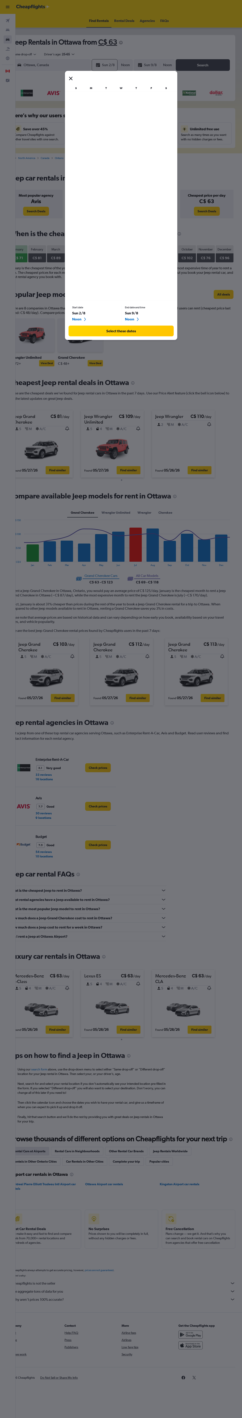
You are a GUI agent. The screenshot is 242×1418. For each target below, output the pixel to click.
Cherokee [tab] (173, 516)
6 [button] (92, 118)
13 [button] (92, 128)
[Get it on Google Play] (194, 1350)
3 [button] (59, 118)
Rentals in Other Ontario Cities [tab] (49, 1172)
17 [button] (60, 139)
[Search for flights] (7, 20)
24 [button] (59, 150)
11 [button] (70, 128)
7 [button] (103, 118)
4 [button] (70, 118)
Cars (24, 162)
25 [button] (70, 150)
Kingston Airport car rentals (184, 1195)
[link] (49, 215)
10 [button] (60, 128)
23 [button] (49, 150)
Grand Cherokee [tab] (90, 516)
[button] (8, 7)
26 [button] (81, 150)
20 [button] (92, 139)
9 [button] (49, 128)
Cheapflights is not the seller (131, 1298)
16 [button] (49, 139)
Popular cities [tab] (174, 1172)
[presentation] (135, 43)
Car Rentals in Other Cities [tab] (99, 1172)
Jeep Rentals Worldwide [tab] (185, 1162)
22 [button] (113, 139)
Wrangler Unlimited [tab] (123, 516)
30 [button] (49, 161)
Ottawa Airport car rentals (114, 1195)
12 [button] (81, 128)
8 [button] (113, 118)
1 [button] (113, 107)
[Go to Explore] (7, 58)
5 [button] (81, 118)
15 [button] (113, 128)
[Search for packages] (7, 48)
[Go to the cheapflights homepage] (32, 7)
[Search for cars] (7, 39)
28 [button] (102, 150)
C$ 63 (122, 42)
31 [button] (60, 161)
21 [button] (103, 139)
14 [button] (103, 128)
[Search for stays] (7, 30)
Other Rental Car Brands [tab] (141, 1162)
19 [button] (81, 139)
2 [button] (49, 118)
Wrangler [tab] (151, 516)
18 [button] (70, 139)
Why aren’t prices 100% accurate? (131, 1314)
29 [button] (113, 150)
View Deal (61, 367)
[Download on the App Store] (194, 1361)
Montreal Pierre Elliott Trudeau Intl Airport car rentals (57, 1197)
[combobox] (39, 54)
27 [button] (92, 150)
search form (54, 1071)
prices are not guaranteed (113, 1285)
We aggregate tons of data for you (131, 1306)
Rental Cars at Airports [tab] (44, 1162)
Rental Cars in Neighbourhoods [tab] (91, 1162)
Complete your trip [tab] (141, 1172)
